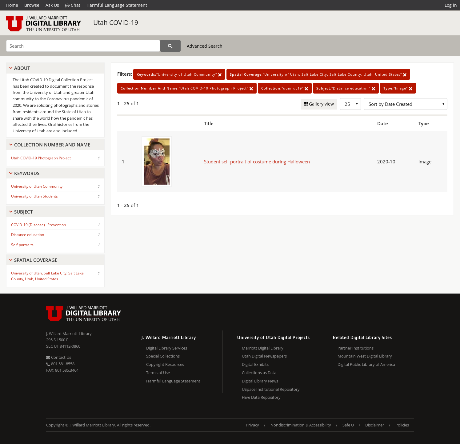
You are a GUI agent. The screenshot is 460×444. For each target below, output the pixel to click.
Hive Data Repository (261, 397)
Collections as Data (259, 372)
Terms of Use (158, 372)
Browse (31, 5)
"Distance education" (345, 88)
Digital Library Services (166, 348)
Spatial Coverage (35, 260)
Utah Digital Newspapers (264, 356)
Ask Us (52, 5)
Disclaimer (374, 425)
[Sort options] (405, 104)
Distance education (27, 234)
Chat (72, 5)
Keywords (26, 173)
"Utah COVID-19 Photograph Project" (187, 88)
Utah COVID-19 (115, 22)
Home (12, 5)
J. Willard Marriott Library (69, 333)
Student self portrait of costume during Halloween (257, 161)
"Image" (398, 88)
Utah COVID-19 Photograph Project (41, 158)
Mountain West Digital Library (365, 356)
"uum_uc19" (284, 88)
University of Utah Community (36, 186)
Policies (402, 425)
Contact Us (58, 357)
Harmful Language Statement (116, 5)
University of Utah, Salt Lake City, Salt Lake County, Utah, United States (47, 276)
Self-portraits (22, 244)
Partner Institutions (356, 348)
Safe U (348, 425)
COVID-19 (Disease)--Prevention (38, 224)
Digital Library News (260, 381)
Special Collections (163, 356)
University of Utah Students (34, 196)
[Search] (83, 46)
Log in (451, 5)
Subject (23, 212)
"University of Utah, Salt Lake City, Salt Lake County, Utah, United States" (318, 74)
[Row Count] (350, 104)
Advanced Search (204, 46)
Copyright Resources (165, 364)
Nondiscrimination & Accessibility (300, 425)
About (22, 68)
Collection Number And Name (52, 145)
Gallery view (321, 104)
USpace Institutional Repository (271, 389)
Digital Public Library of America (366, 364)
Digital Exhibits (255, 364)
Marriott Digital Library (262, 348)
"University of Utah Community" (179, 74)
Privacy (252, 425)
